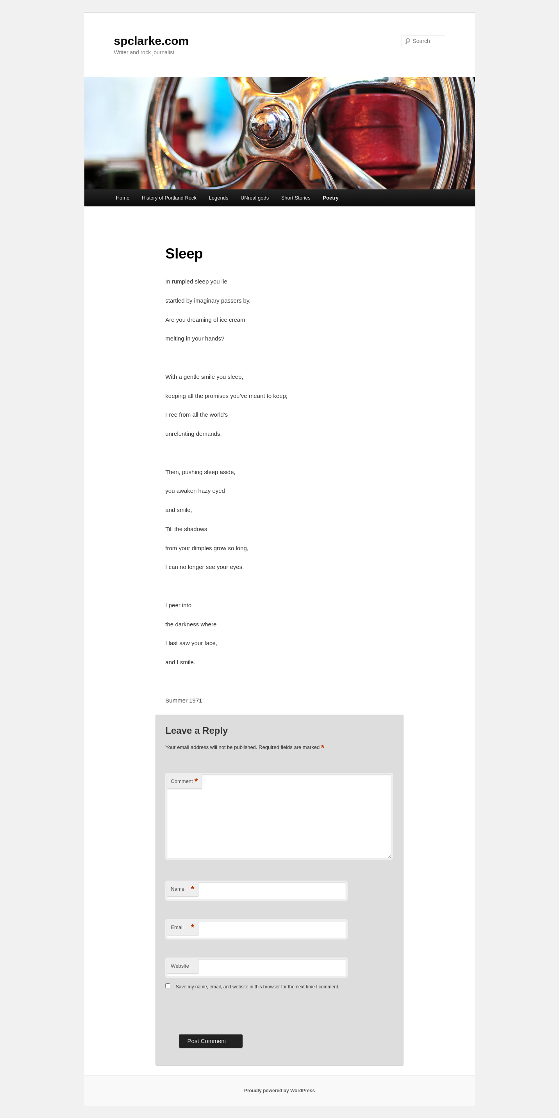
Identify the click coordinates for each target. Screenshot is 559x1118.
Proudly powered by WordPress (279, 1090)
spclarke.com (151, 40)
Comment (184, 781)
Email (182, 927)
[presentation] (224, 1011)
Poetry (330, 198)
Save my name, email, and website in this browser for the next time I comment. (257, 987)
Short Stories (296, 198)
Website (180, 966)
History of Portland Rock (169, 198)
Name (182, 889)
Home (123, 198)
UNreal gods (255, 198)
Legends (219, 198)
